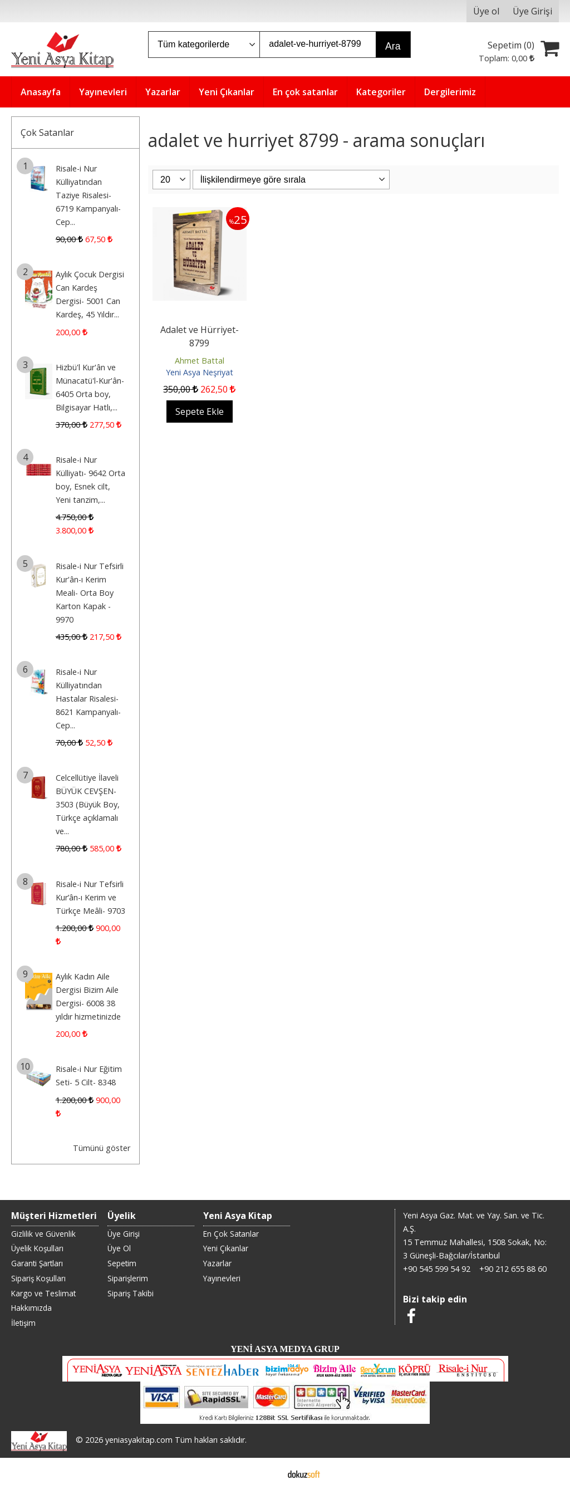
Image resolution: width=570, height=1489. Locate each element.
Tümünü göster (101, 1148)
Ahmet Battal (199, 360)
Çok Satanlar (47, 132)
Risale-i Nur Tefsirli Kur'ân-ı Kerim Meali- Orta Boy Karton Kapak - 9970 (90, 593)
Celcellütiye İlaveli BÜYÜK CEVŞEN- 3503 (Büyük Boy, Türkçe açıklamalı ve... (88, 804)
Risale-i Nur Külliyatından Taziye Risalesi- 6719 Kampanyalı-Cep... (88, 195)
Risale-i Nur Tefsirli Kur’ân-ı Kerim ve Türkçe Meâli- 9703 (90, 897)
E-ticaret (267, 1473)
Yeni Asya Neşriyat (199, 372)
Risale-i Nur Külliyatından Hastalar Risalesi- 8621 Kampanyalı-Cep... (88, 699)
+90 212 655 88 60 (513, 1268)
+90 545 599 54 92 (436, 1268)
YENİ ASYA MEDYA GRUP (285, 1349)
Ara (392, 46)
